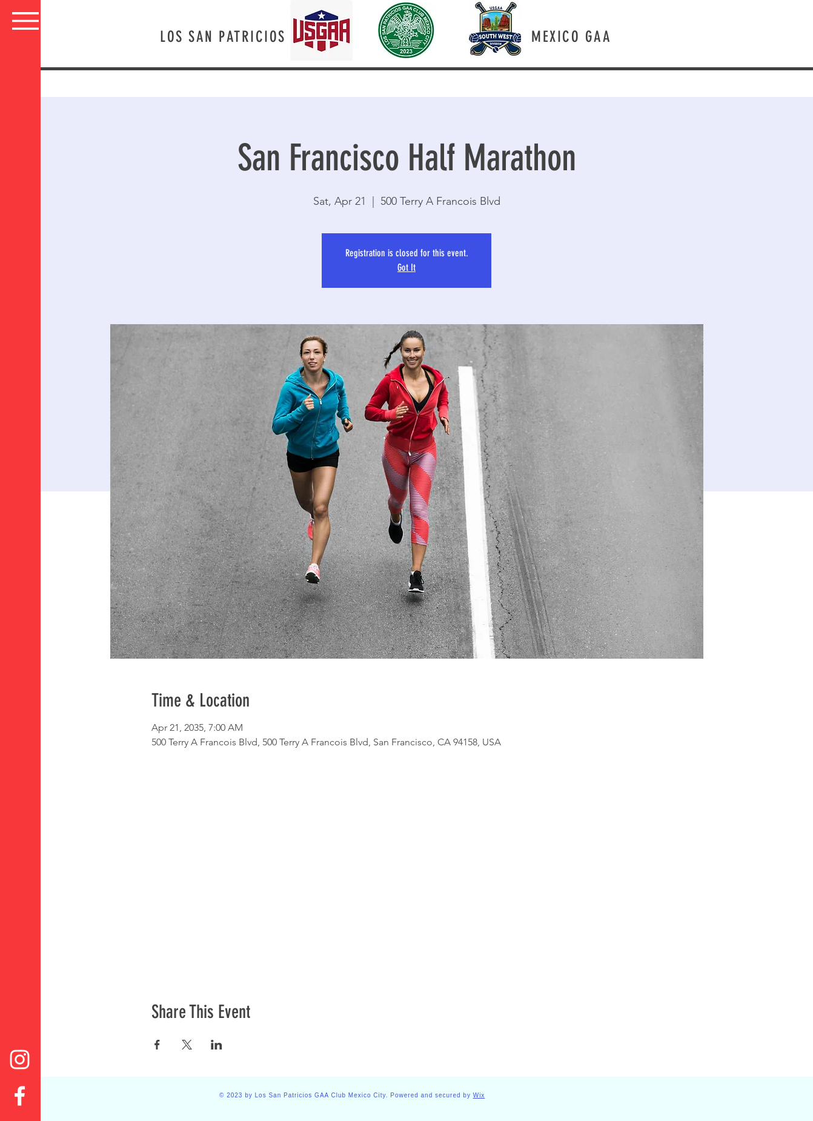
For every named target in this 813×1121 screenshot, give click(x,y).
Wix (479, 1095)
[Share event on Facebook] (157, 1044)
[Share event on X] (187, 1044)
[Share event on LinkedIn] (216, 1044)
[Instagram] (20, 1059)
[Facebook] (20, 1096)
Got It (406, 267)
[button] (25, 21)
